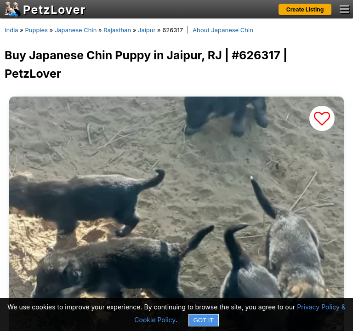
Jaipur (146, 30)
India (11, 30)
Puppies (36, 30)
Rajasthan (117, 30)
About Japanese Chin (223, 30)
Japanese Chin (76, 30)
